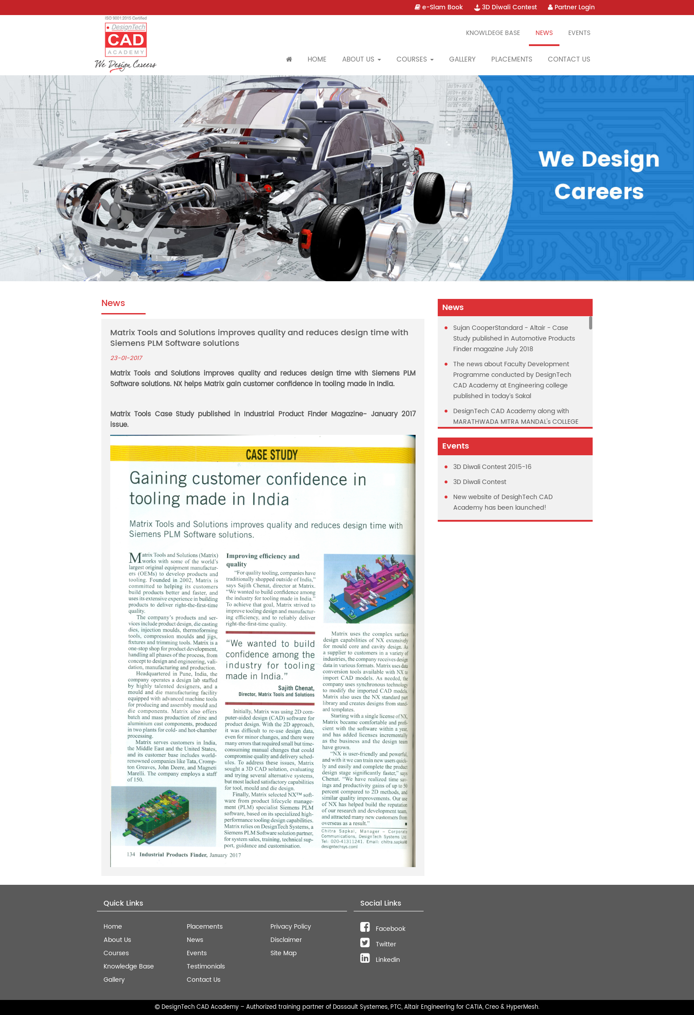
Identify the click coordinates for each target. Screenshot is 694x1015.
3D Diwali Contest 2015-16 (492, 467)
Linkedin (380, 960)
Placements (511, 59)
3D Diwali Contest (505, 7)
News (544, 33)
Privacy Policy (290, 927)
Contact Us (569, 59)
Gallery (462, 59)
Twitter (378, 944)
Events (579, 33)
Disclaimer (286, 940)
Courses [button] (415, 59)
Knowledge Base (129, 966)
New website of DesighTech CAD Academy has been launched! (503, 502)
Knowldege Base (493, 33)
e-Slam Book (439, 7)
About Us (117, 940)
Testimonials (206, 966)
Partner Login (571, 7)
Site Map (283, 953)
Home (317, 59)
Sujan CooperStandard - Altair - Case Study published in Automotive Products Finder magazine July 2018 (514, 338)
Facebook (382, 929)
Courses (116, 953)
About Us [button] (361, 59)
